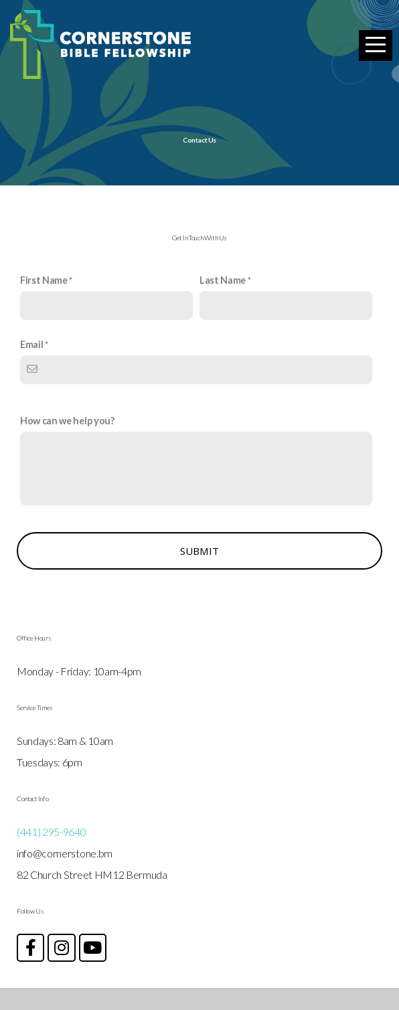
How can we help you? (67, 442)
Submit (200, 573)
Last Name (223, 302)
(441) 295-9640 (51, 853)
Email (31, 366)
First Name (44, 302)
